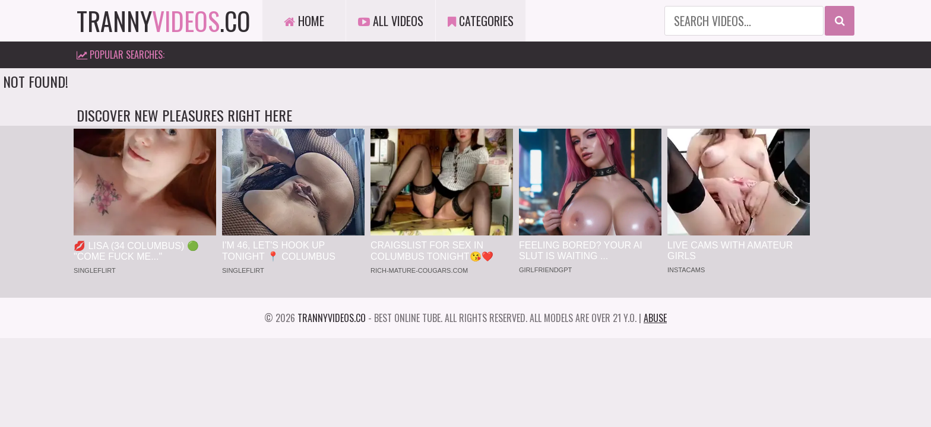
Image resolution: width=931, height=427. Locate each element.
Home (304, 21)
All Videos (390, 21)
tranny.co (164, 20)
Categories (481, 21)
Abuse (655, 318)
